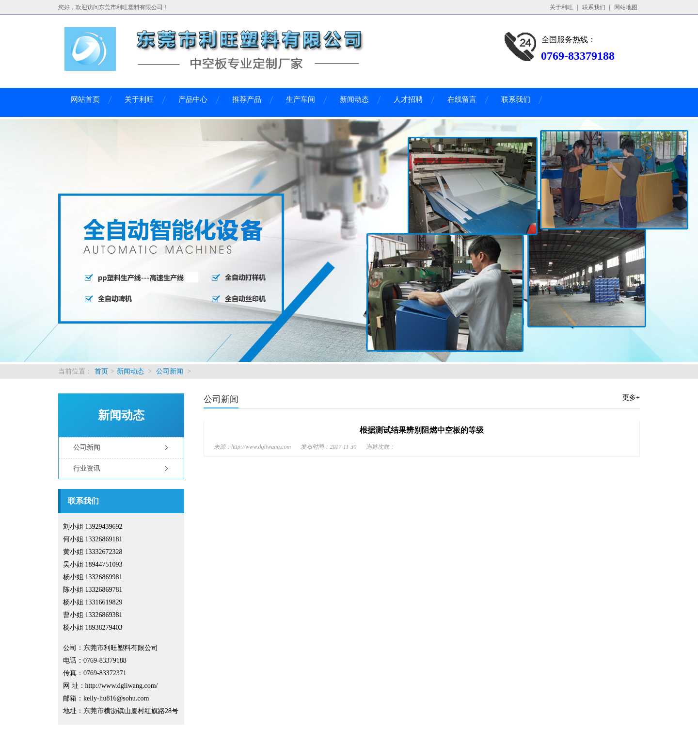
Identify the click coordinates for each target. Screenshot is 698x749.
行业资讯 (86, 468)
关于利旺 (561, 7)
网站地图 (625, 7)
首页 (101, 371)
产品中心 (192, 99)
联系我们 (593, 7)
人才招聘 (408, 99)
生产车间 (300, 99)
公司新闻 (169, 371)
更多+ (631, 397)
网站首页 (85, 99)
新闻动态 (354, 99)
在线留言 (461, 99)
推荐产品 (246, 99)
